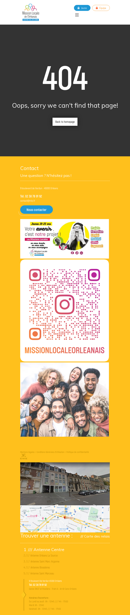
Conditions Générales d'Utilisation (50, 452)
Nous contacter (37, 209)
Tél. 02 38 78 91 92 (31, 196)
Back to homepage (65, 121)
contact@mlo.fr (27, 200)
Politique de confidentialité (77, 452)
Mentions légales (27, 452)
